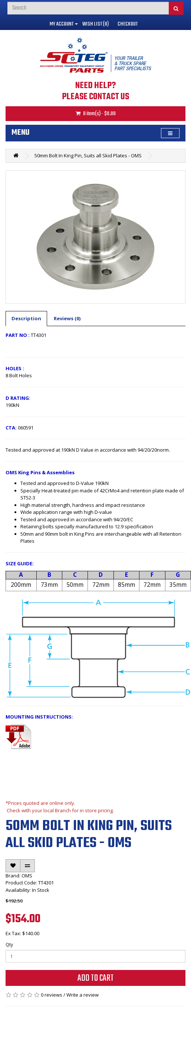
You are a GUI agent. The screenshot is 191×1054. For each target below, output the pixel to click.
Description (26, 318)
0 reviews (51, 994)
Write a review (82, 994)
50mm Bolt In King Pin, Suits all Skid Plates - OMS (88, 155)
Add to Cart (96, 978)
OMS (27, 875)
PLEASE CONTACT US (95, 97)
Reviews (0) (67, 318)
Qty (9, 944)
